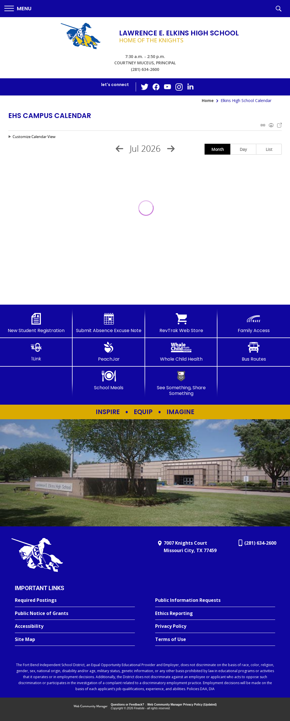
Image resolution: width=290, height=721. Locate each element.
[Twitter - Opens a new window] (144, 87)
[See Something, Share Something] (181, 383)
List (269, 149)
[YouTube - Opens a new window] (167, 87)
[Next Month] (171, 148)
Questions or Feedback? (127, 704)
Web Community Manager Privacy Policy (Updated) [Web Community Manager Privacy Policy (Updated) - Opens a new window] (182, 704)
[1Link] (36, 351)
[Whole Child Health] (181, 351)
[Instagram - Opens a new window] (179, 87)
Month (217, 149)
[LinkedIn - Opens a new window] (190, 86)
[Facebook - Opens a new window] (156, 87)
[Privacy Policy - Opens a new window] (215, 626)
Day (243, 149)
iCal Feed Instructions (263, 125)
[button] (17, 9)
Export (279, 125)
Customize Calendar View (34, 136)
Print (271, 125)
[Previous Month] (119, 148)
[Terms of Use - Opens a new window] (215, 639)
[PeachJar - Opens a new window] (108, 351)
